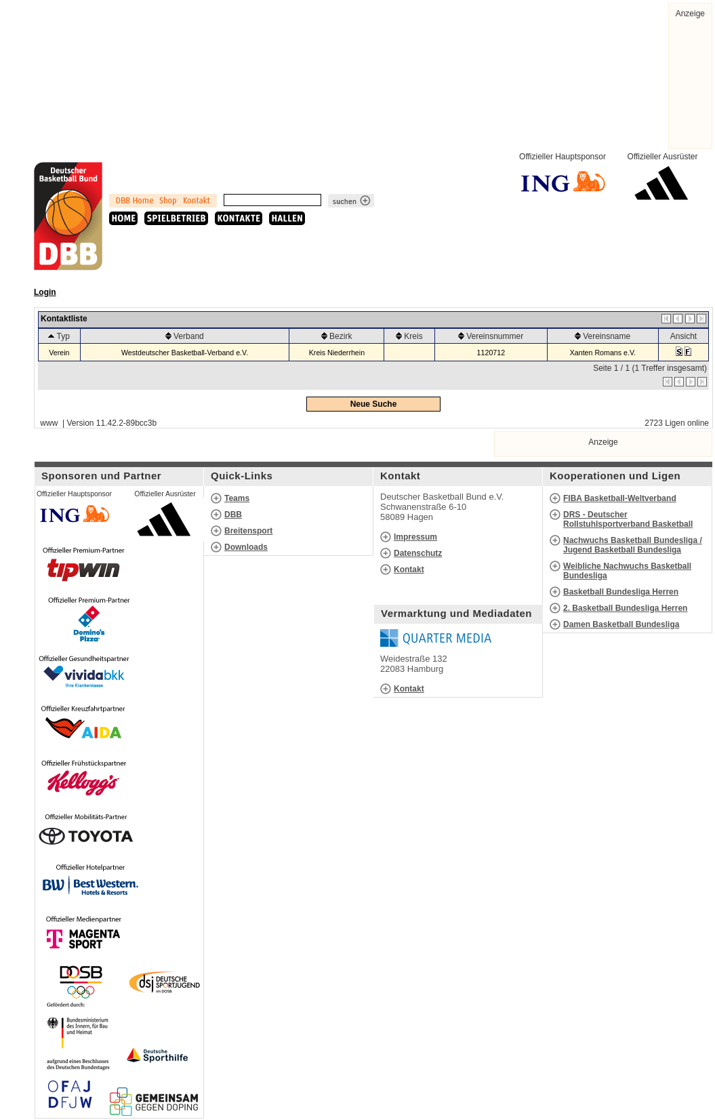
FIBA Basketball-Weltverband (619, 498)
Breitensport (248, 531)
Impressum (415, 537)
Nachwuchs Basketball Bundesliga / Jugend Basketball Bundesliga (632, 545)
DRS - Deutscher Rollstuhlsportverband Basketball (628, 519)
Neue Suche (373, 404)
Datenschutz (418, 553)
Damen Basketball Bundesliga (621, 624)
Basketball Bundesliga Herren (620, 592)
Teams (236, 498)
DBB (233, 514)
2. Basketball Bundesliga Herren (625, 608)
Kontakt (409, 569)
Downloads (246, 547)
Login (45, 292)
